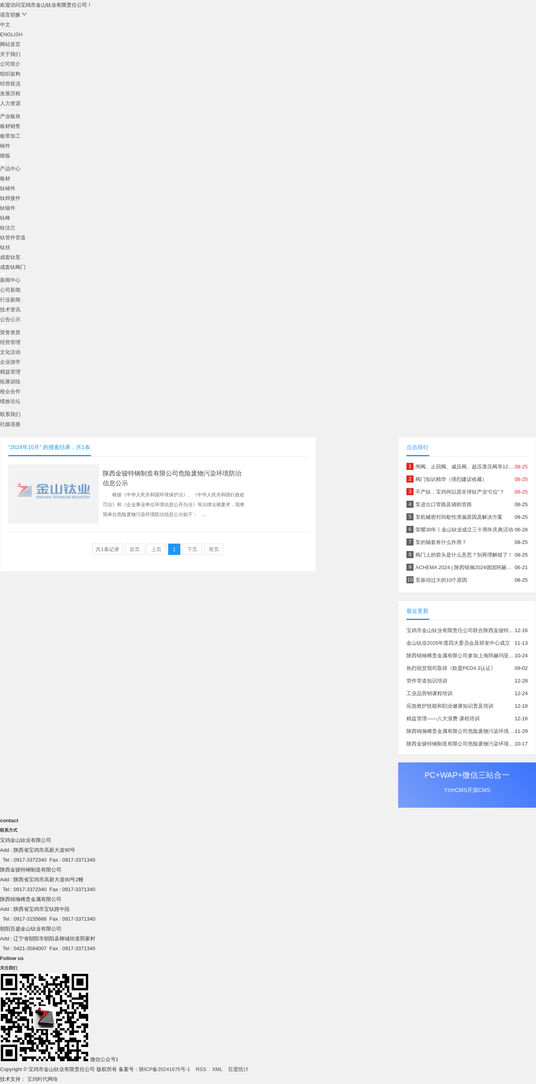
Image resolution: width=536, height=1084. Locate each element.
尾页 (214, 549)
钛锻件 (7, 208)
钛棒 (5, 218)
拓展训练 (10, 382)
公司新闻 (10, 290)
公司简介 (10, 64)
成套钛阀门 (13, 267)
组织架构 (10, 74)
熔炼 (5, 156)
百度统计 (238, 1069)
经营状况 (10, 84)
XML (217, 1069)
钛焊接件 (10, 198)
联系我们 (10, 414)
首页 (135, 549)
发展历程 (10, 93)
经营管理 (10, 342)
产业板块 (10, 116)
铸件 (5, 146)
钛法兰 (7, 228)
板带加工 (10, 136)
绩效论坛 (10, 401)
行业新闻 (10, 300)
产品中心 (10, 169)
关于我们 (10, 54)
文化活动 (10, 352)
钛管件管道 (13, 237)
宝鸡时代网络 (42, 1079)
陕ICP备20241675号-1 (164, 1069)
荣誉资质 (10, 332)
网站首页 (10, 44)
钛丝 (5, 247)
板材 (5, 178)
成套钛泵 (10, 257)
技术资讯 (10, 310)
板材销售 (10, 126)
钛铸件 (7, 188)
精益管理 (10, 372)
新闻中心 (10, 280)
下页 (192, 549)
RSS (201, 1069)
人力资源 (10, 103)
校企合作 (10, 391)
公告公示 (10, 319)
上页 (156, 549)
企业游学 (10, 362)
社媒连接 (10, 424)
